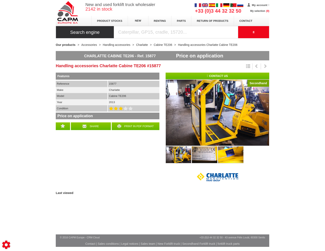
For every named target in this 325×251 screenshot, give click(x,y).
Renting (160, 20)
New (138, 20)
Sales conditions (108, 243)
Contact (245, 20)
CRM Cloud (93, 237)
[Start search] (253, 32)
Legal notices (129, 243)
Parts (181, 20)
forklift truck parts (229, 243)
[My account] (258, 5)
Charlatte (217, 177)
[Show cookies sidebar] (6, 245)
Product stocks (109, 20)
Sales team (148, 243)
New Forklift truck (169, 243)
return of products (212, 20)
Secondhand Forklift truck (198, 243)
